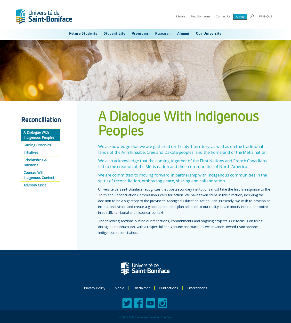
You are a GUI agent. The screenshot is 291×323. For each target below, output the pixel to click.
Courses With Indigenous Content (39, 175)
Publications (168, 288)
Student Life (114, 34)
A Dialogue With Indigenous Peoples (39, 135)
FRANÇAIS (265, 16)
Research (163, 34)
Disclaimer (141, 288)
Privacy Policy (94, 288)
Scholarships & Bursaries (35, 162)
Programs (140, 34)
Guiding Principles (37, 145)
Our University (209, 34)
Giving (240, 16)
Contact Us (223, 16)
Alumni (183, 34)
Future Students (83, 34)
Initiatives (31, 152)
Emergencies (197, 288)
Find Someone (200, 16)
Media (119, 288)
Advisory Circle (35, 185)
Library (181, 16)
